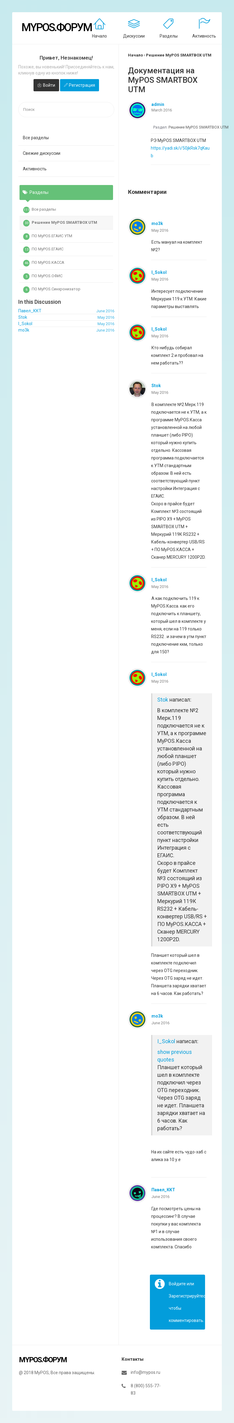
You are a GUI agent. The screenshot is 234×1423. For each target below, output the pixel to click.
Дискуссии (134, 36)
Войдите (177, 1283)
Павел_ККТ (163, 1189)
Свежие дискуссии (41, 153)
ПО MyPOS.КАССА (43, 263)
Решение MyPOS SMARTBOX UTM (60, 223)
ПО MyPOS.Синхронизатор (51, 289)
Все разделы (36, 137)
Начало (99, 36)
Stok (156, 385)
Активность (204, 36)
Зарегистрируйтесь (188, 1296)
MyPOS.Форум (56, 27)
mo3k (157, 223)
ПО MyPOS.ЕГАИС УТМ (47, 236)
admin (157, 104)
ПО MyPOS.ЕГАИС (43, 249)
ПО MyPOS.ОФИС (42, 276)
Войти (49, 85)
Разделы (169, 36)
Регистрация (82, 85)
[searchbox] (66, 110)
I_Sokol (159, 272)
